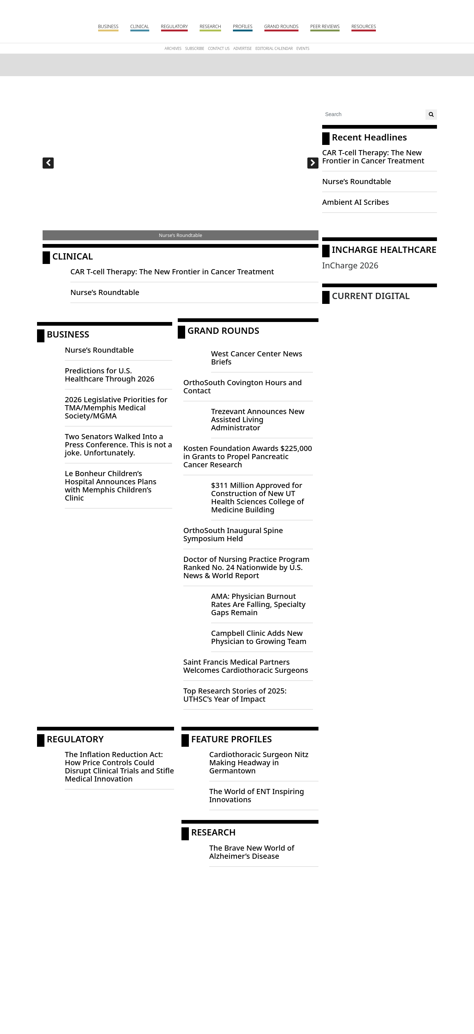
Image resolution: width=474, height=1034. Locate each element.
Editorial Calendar (274, 48)
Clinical (139, 26)
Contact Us (219, 48)
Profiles (243, 26)
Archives (173, 48)
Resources (363, 26)
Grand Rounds (281, 26)
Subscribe (194, 48)
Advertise (242, 48)
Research (210, 26)
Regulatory (174, 26)
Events (302, 48)
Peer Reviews (325, 26)
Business (108, 26)
